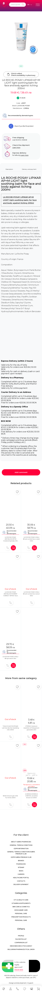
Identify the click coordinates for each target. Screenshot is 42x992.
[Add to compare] (7, 547)
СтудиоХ (30, 983)
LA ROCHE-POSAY (23, 105)
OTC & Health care (21, 900)
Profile (21, 936)
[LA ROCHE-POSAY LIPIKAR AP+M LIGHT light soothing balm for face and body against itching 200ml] (21, 36)
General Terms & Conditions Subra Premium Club (21, 853)
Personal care (21, 913)
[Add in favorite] (17, 491)
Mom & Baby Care (21, 910)
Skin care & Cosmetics (21, 907)
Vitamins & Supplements (21, 903)
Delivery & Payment (21, 884)
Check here (18, 970)
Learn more (16, 147)
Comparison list (21, 942)
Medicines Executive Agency (21, 946)
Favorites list (21, 939)
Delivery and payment (29, 169)
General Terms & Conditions (21, 845)
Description (9, 169)
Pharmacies (21, 864)
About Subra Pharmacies (21, 842)
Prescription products (21, 917)
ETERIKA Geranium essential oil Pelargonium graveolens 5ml (31, 728)
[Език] (29, 5)
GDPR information (21, 848)
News (21, 871)
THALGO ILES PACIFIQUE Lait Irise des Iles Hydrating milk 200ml (10, 728)
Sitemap (21, 867)
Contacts (21, 881)
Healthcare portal (21, 877)
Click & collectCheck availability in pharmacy (21, 74)
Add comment (21, 472)
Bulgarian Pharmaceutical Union (21, 949)
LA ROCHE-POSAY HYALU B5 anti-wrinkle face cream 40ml (31, 539)
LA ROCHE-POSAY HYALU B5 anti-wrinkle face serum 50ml (31, 593)
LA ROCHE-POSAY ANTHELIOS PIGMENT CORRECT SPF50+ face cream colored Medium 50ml (10, 595)
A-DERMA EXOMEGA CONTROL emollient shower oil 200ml (31, 795)
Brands (21, 860)
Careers (21, 874)
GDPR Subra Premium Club (21, 857)
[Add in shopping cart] (13, 547)
